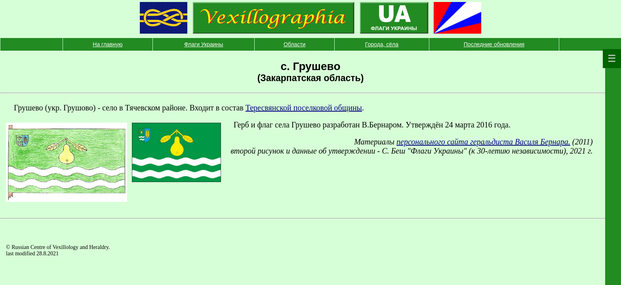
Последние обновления (494, 44)
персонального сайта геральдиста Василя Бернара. (483, 141)
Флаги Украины (203, 44)
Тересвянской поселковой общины (304, 107)
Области (294, 44)
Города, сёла (381, 44)
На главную (107, 44)
